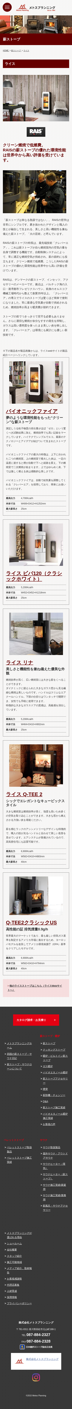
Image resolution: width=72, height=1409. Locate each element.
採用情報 (12, 1297)
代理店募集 (13, 1284)
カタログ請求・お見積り (31, 1020)
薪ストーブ (49, 1043)
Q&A (45, 1101)
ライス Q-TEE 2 (24, 794)
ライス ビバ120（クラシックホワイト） (34, 576)
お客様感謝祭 (14, 1278)
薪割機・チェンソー (54, 1095)
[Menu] (7, 7)
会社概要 (12, 1249)
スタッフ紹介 (14, 1256)
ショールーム (14, 1243)
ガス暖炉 (48, 1066)
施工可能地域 (14, 1262)
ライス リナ (19, 662)
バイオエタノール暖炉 (55, 1072)
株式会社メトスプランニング (42, 1359)
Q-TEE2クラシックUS (31, 922)
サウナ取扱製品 (51, 1147)
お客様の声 (49, 1124)
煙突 (45, 1089)
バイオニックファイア (32, 411)
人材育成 (12, 1291)
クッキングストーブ (54, 1049)
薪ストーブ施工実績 (54, 1107)
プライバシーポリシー (19, 1303)
